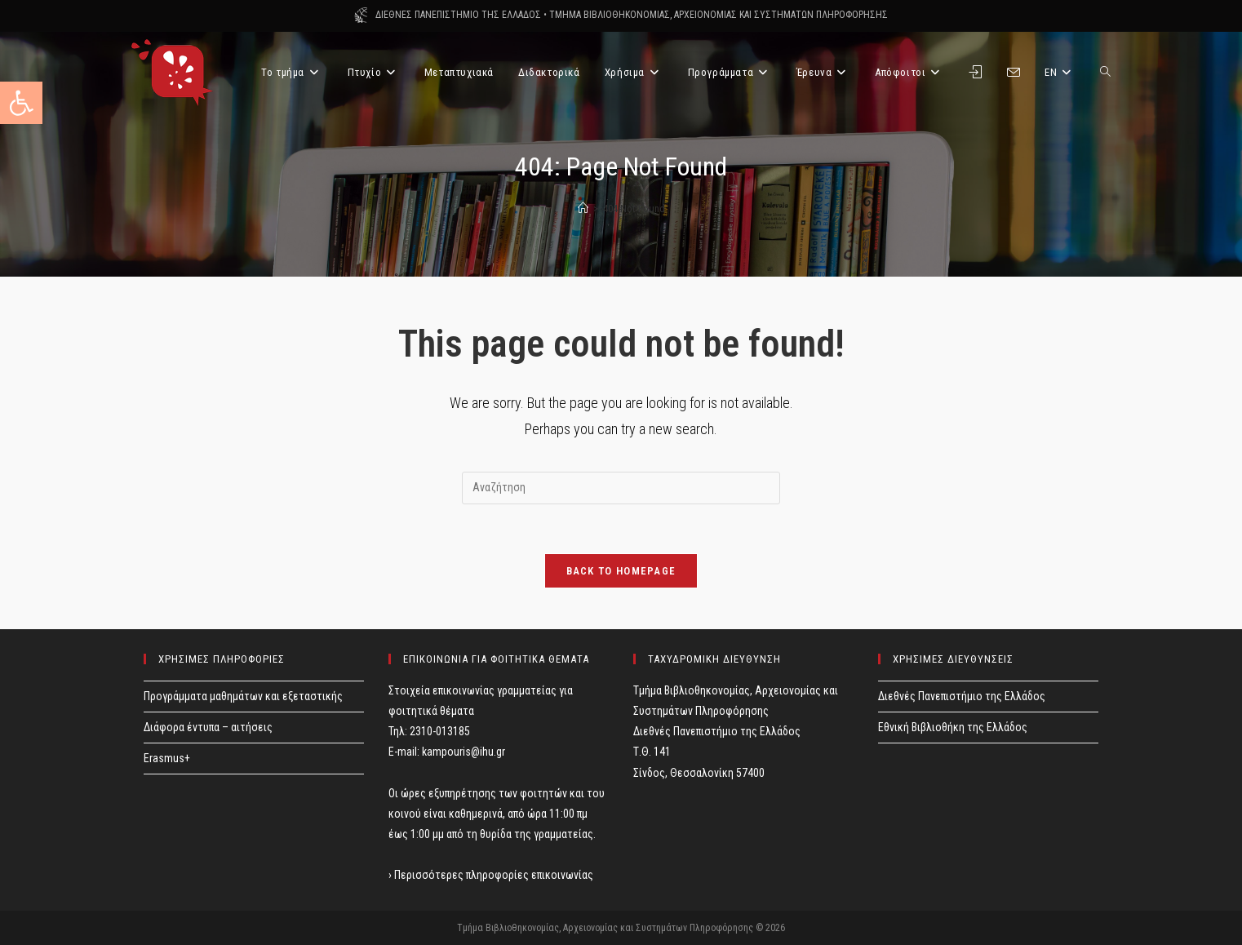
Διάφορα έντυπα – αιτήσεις (208, 727)
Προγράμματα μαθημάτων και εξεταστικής (243, 696)
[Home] (583, 208)
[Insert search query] (621, 488)
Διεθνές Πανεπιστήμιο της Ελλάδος (961, 696)
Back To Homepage (621, 571)
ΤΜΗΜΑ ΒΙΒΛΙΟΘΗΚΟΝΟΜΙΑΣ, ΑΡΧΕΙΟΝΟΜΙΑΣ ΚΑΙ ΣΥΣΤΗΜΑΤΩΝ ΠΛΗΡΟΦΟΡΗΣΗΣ (718, 14)
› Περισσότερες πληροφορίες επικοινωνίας (490, 874)
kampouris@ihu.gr (463, 751)
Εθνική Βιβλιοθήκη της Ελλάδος (952, 727)
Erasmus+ (167, 758)
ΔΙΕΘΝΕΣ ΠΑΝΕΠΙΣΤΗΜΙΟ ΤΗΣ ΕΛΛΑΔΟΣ (458, 14)
